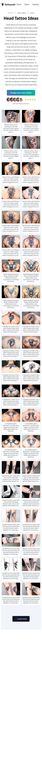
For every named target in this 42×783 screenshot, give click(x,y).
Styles (26, 4)
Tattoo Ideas (21, 13)
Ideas (19, 4)
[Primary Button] (20, 619)
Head (32, 13)
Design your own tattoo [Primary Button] (21, 92)
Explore (35, 4)
